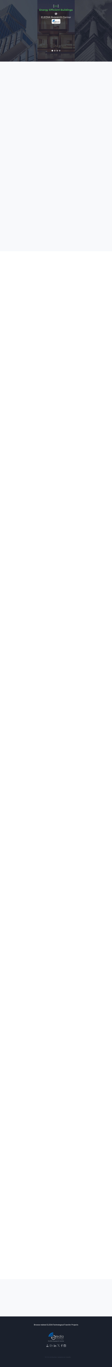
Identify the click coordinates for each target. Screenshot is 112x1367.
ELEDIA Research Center (56, 1341)
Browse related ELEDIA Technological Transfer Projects (56, 1325)
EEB (56, 6)
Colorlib (68, 1357)
